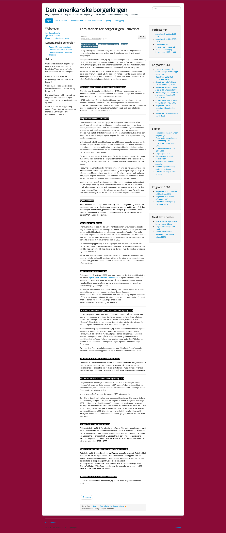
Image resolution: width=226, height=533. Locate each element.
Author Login (50, 522)
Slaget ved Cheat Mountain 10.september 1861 (165, 108)
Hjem (49, 20)
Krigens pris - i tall (163, 154)
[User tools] (142, 37)
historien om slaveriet (89, 47)
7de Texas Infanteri (53, 33)
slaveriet (124, 44)
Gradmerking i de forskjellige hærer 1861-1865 (165, 143)
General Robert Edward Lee (60, 50)
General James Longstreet (60, 47)
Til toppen (177, 527)
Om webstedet (61, 20)
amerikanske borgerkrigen (108, 44)
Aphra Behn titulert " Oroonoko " (103, 278)
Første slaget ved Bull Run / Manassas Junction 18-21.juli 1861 (167, 95)
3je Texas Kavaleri (52, 35)
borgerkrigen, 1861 (88, 44)
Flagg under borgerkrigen (166, 138)
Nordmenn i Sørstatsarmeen (57, 38)
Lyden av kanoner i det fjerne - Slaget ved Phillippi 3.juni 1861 (167, 71)
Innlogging (119, 20)
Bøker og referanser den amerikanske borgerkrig (91, 20)
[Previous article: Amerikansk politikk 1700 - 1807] (86, 497)
